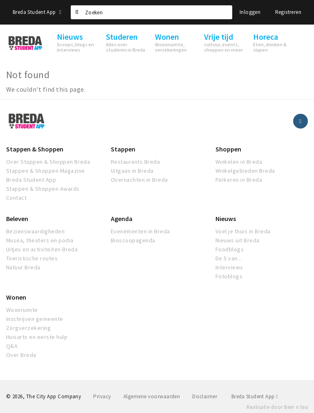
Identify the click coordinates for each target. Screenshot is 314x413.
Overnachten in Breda (139, 179)
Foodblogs (229, 249)
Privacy (102, 396)
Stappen (123, 149)
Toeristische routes (32, 258)
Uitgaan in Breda (132, 170)
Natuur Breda (23, 267)
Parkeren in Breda (238, 179)
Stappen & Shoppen (34, 149)
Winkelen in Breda (238, 161)
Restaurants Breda (135, 161)
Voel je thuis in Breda (243, 231)
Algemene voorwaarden (151, 396)
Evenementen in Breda (140, 231)
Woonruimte (22, 310)
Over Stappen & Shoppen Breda (48, 161)
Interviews (229, 267)
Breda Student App (37, 12)
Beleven (17, 218)
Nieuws (225, 218)
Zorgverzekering (28, 328)
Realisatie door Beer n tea (277, 407)
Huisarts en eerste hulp (36, 337)
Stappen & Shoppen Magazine (45, 170)
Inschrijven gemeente (34, 319)
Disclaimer (204, 396)
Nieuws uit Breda (237, 240)
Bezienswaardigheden (35, 231)
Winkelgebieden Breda (245, 170)
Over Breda (21, 355)
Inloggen (250, 12)
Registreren (288, 12)
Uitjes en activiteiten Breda (42, 249)
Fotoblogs (228, 276)
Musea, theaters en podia (40, 240)
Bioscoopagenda (133, 240)
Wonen (16, 297)
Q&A (12, 346)
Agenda (121, 218)
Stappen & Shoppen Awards (43, 188)
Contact (16, 197)
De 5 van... (228, 258)
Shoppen (228, 149)
